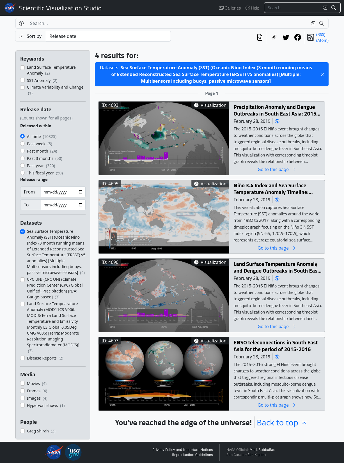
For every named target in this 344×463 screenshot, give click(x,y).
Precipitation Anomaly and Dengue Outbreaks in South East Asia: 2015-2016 (276, 110)
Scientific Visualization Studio (60, 8)
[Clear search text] (323, 7)
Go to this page (277, 169)
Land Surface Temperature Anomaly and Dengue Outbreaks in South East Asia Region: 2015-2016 (277, 267)
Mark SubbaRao (262, 450)
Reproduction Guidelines (192, 455)
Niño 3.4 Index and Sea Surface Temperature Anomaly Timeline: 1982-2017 (271, 188)
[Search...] (292, 7)
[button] (323, 74)
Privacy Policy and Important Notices (182, 450)
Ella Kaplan (257, 455)
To (26, 205)
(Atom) (322, 40)
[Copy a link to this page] (274, 37)
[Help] (21, 23)
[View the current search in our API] (260, 37)
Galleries (230, 7)
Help (253, 7)
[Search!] (334, 7)
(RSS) (320, 34)
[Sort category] (108, 36)
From (29, 192)
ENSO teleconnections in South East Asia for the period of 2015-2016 (276, 345)
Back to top (282, 422)
